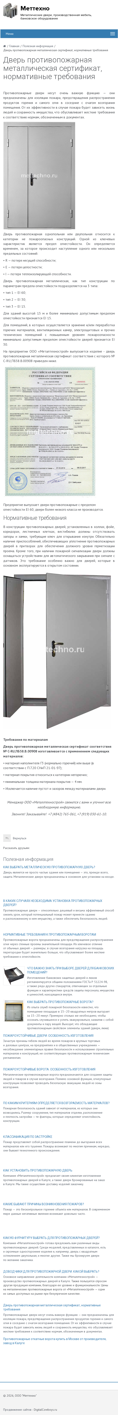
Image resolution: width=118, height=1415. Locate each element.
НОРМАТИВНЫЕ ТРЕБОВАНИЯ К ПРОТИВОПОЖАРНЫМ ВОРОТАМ (49, 934)
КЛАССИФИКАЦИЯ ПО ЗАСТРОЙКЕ (27, 1136)
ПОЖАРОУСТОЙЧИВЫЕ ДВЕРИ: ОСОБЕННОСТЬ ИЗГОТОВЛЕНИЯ (48, 1035)
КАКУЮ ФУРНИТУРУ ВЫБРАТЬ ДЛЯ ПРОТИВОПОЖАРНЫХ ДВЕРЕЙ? (51, 1238)
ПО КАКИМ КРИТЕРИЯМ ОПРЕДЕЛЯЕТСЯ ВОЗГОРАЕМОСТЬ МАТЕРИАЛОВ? (56, 1103)
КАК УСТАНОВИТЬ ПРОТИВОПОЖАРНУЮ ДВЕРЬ (37, 1170)
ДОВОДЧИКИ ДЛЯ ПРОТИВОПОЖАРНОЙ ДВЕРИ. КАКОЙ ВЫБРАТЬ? (51, 1271)
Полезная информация (28, 859)
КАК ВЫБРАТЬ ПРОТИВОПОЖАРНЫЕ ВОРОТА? (60, 1002)
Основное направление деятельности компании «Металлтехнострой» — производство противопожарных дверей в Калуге (50, 1279)
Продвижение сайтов (17, 1410)
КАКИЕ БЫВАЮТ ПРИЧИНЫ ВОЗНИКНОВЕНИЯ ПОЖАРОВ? (43, 1204)
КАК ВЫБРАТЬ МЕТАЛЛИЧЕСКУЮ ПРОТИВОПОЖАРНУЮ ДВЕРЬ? (49, 867)
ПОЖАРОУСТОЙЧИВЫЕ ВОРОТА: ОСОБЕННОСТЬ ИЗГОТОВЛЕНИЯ (49, 1069)
